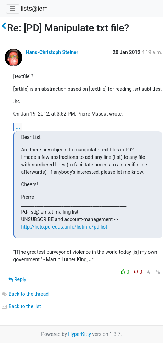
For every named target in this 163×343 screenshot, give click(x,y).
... (18, 126)
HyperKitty (79, 334)
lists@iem (34, 8)
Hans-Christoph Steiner (52, 52)
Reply (17, 279)
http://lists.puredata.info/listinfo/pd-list (64, 227)
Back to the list (21, 306)
